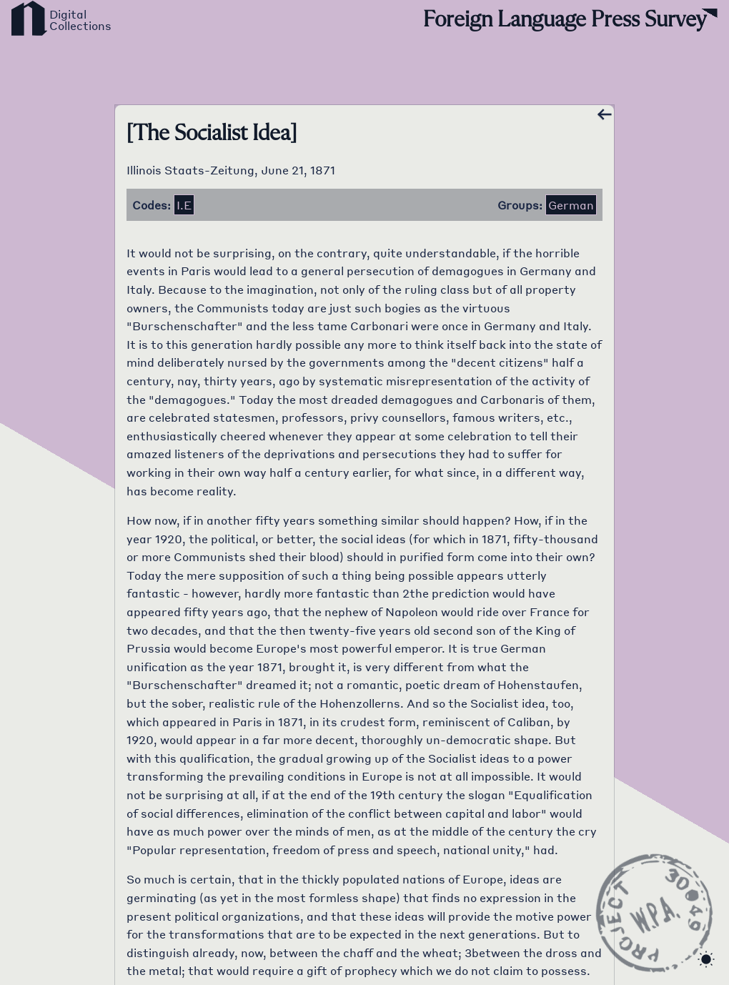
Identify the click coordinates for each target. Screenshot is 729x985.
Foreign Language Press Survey (564, 20)
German (571, 204)
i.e (184, 204)
